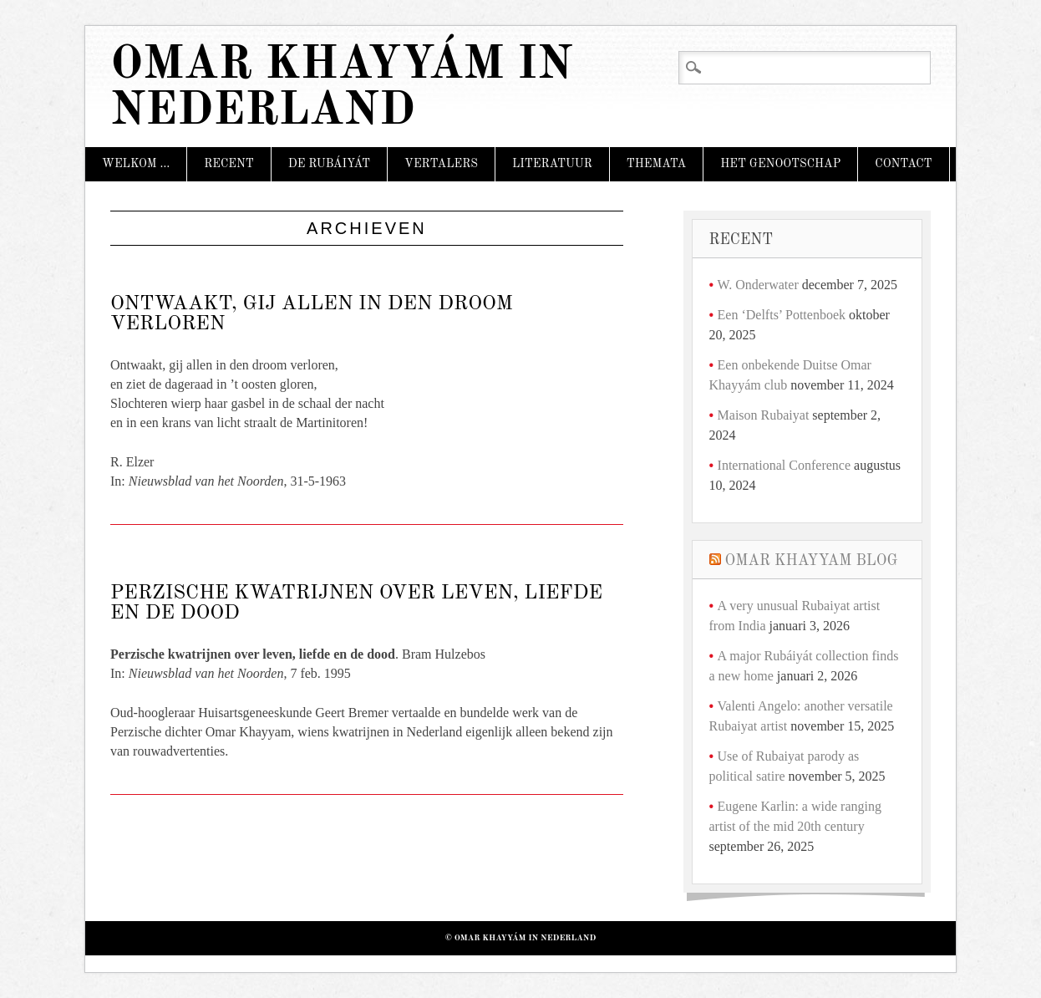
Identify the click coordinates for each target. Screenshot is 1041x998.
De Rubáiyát (329, 164)
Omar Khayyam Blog (811, 560)
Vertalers (441, 164)
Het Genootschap (780, 164)
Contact (903, 164)
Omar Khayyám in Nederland (341, 89)
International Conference (784, 465)
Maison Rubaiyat (764, 415)
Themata (656, 164)
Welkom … (136, 164)
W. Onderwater (758, 285)
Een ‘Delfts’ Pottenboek (781, 315)
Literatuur (552, 164)
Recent (229, 164)
